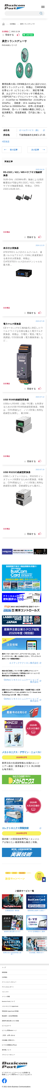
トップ (4, 967)
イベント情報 (6, 996)
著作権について (6, 1050)
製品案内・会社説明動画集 (10, 1016)
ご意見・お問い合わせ (8, 1035)
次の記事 (35, 150)
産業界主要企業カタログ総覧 (10, 1021)
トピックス (5, 991)
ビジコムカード (6, 1025)
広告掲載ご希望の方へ (8, 1040)
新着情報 (4, 972)
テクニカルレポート (8, 987)
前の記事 (14, 150)
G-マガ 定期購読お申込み (9, 1045)
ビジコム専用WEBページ (9, 1030)
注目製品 (13, 24)
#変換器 (5, 142)
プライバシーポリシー (8, 1054)
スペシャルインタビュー (9, 982)
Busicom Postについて (8, 1001)
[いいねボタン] (18, 35)
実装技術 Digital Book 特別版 (10, 1011)
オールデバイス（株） (30, 130)
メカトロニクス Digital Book (10, 1006)
